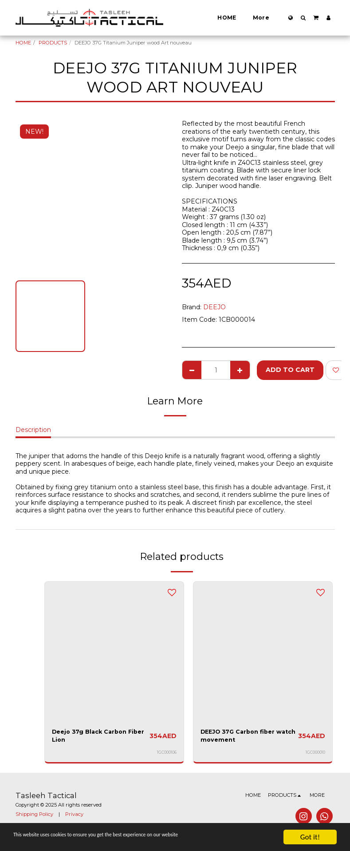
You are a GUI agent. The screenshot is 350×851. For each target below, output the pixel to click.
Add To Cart (290, 370)
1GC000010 (315, 754)
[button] (303, 17)
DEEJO (214, 307)
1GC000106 (167, 754)
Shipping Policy (34, 816)
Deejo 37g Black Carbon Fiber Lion (93, 737)
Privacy (74, 816)
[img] (114, 651)
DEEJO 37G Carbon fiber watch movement (241, 737)
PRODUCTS (53, 43)
